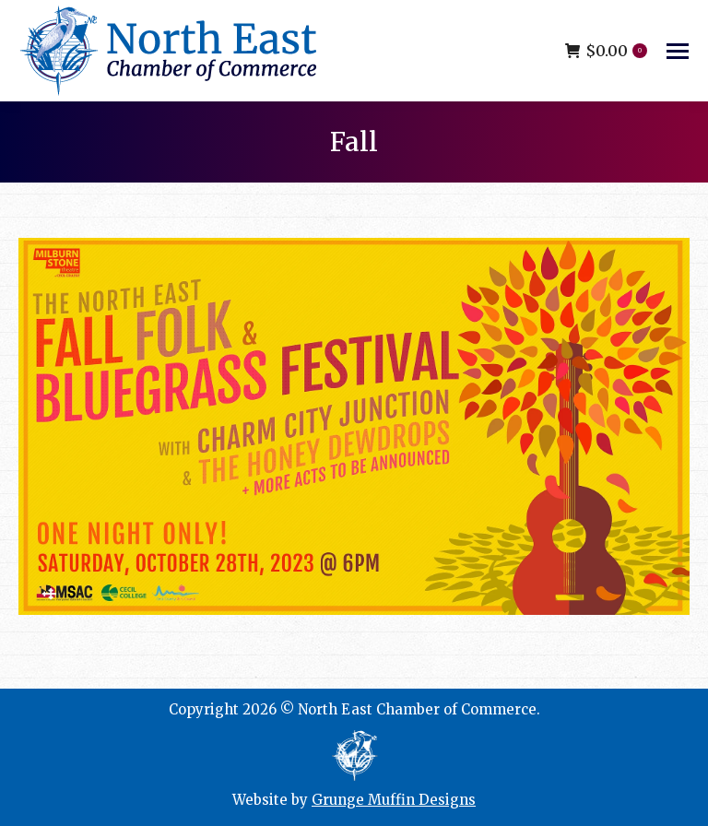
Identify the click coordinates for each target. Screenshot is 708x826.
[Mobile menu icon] (678, 51)
